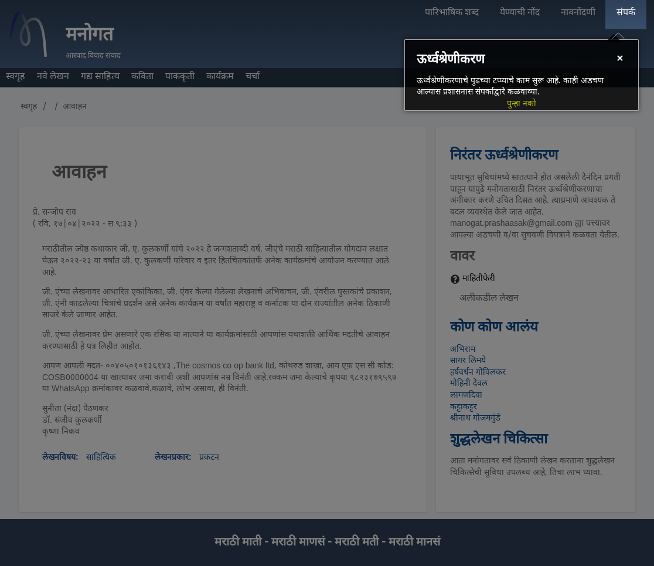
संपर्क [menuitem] (625, 13)
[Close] (619, 59)
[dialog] (521, 75)
